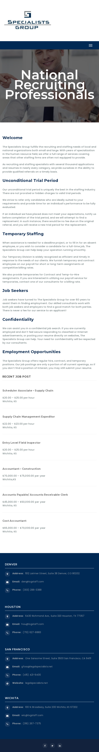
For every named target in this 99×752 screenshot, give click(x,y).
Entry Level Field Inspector (21, 442)
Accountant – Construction (21, 468)
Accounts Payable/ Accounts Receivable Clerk (35, 494)
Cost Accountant (14, 520)
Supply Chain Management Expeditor (28, 416)
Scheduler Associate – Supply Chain (27, 390)
